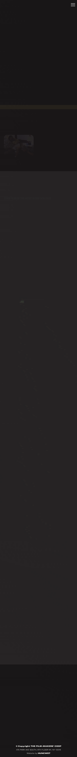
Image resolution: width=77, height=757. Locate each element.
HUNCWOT (44, 753)
